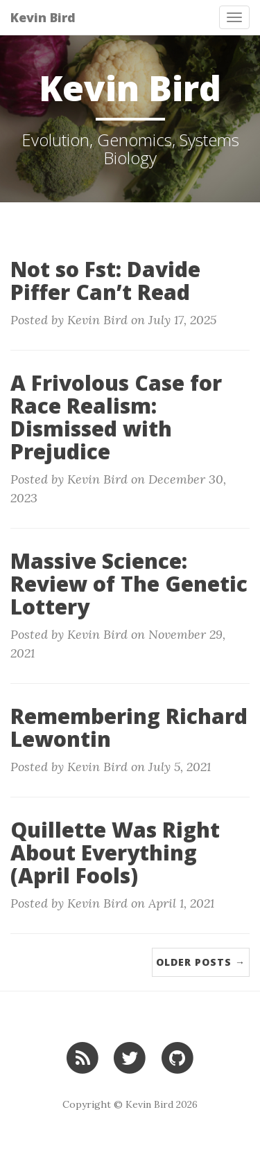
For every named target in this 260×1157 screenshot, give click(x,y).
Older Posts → (200, 962)
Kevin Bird (43, 17)
